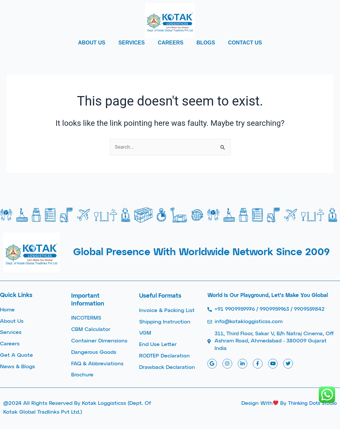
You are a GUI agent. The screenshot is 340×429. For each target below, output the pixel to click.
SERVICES (132, 42)
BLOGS (205, 42)
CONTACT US (245, 42)
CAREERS (170, 42)
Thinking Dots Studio (310, 403)
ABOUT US (91, 42)
